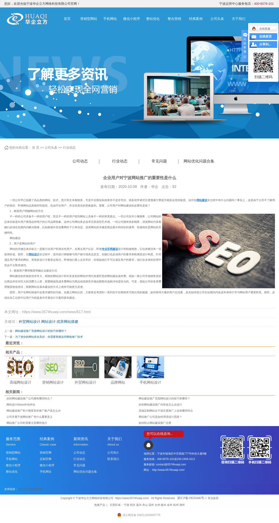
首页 (67, 19)
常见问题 (159, 161)
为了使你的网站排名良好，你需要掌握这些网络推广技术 (49, 336)
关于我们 (238, 19)
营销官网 (45, 452)
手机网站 (110, 19)
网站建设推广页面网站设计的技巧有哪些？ (41, 331)
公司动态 (80, 161)
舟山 (145, 505)
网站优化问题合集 (199, 161)
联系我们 (113, 459)
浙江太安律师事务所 (30, 489)
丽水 (163, 505)
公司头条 (217, 19)
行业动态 (69, 147)
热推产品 (99, 505)
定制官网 (45, 459)
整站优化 (153, 19)
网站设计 (48, 322)
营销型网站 (88, 19)
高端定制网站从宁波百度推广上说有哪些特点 (166, 410)
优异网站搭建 (67, 322)
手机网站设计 (150, 382)
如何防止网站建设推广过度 (155, 422)
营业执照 (213, 498)
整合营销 (174, 19)
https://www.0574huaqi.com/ (132, 498)
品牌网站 (118, 382)
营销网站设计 (53, 382)
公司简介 (113, 452)
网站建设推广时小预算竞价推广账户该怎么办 (34, 410)
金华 (169, 505)
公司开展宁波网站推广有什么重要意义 (30, 416)
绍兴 (132, 505)
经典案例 (196, 19)
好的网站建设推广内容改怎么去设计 (160, 404)
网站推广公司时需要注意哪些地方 (27, 422)
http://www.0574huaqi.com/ (168, 469)
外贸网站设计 (29, 322)
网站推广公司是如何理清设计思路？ (160, 416)
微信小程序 (131, 19)
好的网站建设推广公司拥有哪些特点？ (30, 398)
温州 (151, 505)
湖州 (182, 505)
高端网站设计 (20, 382)
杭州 (176, 505)
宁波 (126, 505)
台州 (157, 505)
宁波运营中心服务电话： (246, 3)
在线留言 (265, 36)
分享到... (265, 44)
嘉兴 (139, 505)
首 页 (35, 147)
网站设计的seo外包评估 (21, 404)
